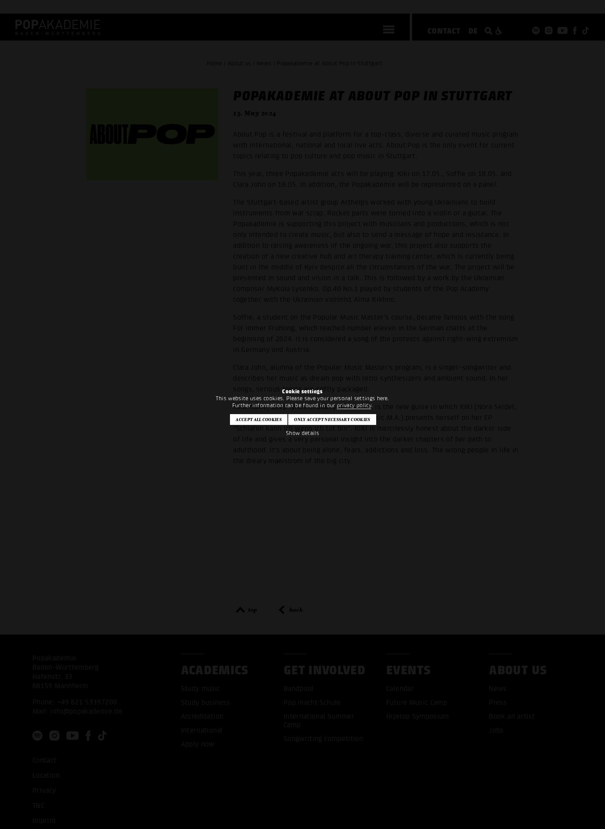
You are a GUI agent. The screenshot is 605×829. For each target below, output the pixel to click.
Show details (302, 433)
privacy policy (354, 405)
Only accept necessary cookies (332, 419)
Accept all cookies (259, 419)
